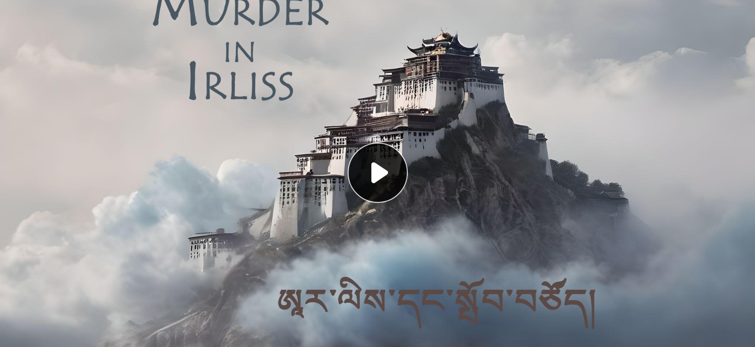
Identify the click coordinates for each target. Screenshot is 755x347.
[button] (377, 173)
